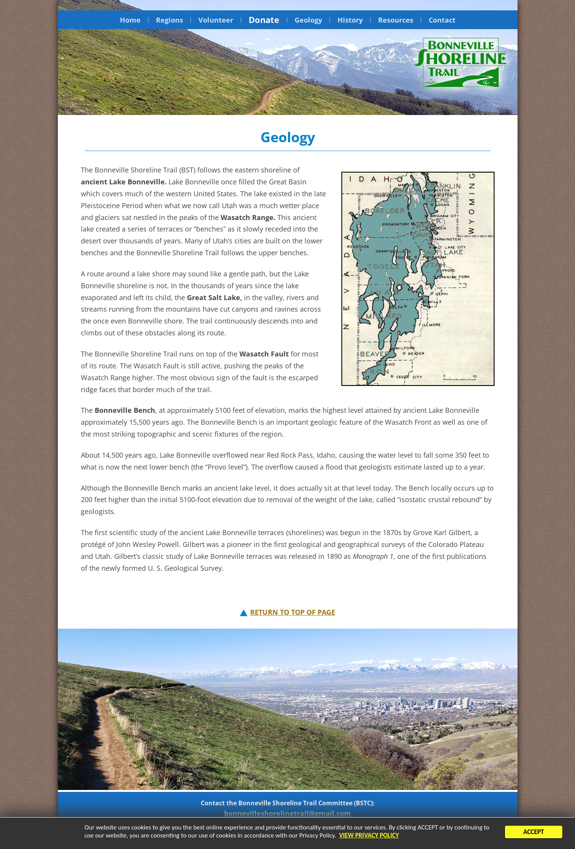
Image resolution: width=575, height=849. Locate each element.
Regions (169, 20)
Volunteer (215, 20)
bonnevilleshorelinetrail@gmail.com (287, 813)
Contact (442, 20)
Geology (308, 20)
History (350, 20)
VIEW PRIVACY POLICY (369, 836)
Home (130, 20)
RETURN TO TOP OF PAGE (292, 612)
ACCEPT (533, 833)
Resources (395, 20)
